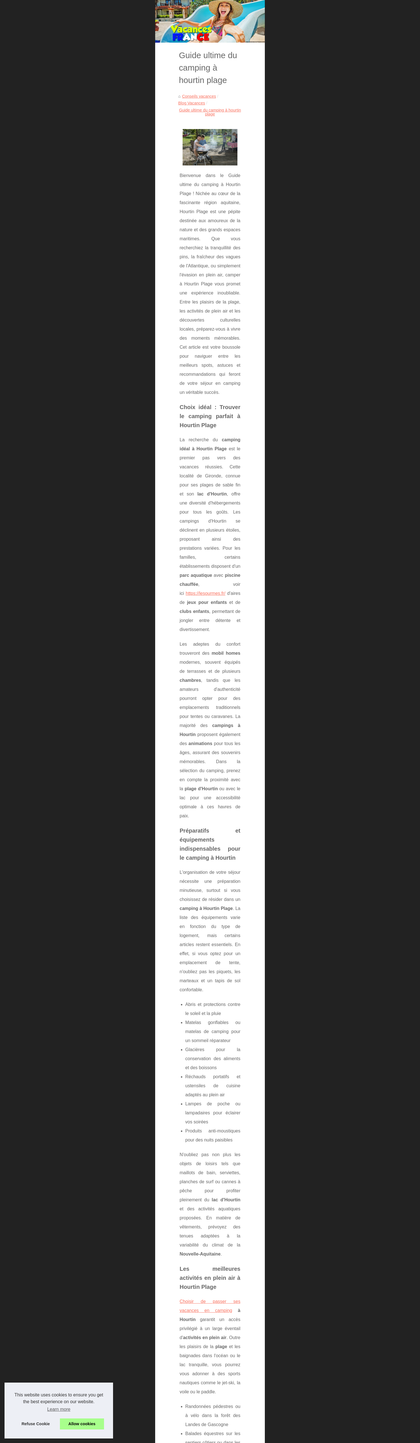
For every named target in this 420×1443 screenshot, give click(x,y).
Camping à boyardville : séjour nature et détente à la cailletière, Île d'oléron (146, 1371)
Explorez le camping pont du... (329, 236)
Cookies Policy (137, 1437)
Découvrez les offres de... (325, 350)
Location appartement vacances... (332, 224)
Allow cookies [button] (82, 1424)
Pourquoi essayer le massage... (330, 414)
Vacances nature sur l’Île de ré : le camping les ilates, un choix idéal (139, 1390)
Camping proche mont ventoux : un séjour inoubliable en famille (136, 1410)
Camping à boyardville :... (325, 249)
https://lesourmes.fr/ (227, 447)
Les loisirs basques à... (322, 401)
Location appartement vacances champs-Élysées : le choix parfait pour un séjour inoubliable (161, 1351)
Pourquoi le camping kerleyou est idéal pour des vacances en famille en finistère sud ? (243, 1293)
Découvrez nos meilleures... (327, 173)
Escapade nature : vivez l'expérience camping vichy (125, 1380)
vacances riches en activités (178, 1235)
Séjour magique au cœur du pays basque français (90, 1290)
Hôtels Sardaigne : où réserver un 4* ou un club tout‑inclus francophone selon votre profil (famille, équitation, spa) (166, 1326)
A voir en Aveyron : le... (322, 426)
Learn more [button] (58, 1409)
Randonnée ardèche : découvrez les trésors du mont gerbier (133, 1400)
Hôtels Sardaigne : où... (323, 199)
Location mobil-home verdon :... (330, 313)
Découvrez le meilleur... (323, 325)
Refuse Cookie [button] (35, 1424)
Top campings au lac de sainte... (331, 337)
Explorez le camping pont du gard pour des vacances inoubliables (138, 1361)
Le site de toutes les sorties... (328, 439)
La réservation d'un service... (328, 363)
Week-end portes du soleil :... (328, 300)
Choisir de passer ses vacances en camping (88, 676)
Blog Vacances (98, 171)
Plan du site (312, 152)
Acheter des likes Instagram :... (330, 211)
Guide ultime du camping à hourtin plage (153, 171)
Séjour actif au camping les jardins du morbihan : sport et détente (137, 1419)
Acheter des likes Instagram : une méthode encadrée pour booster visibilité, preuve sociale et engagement (162, 1339)
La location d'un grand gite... (327, 375)
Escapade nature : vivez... (325, 261)
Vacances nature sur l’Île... (326, 274)
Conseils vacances (63, 171)
